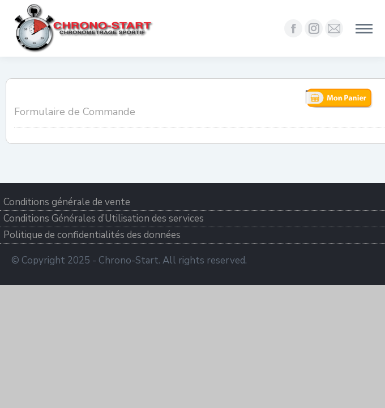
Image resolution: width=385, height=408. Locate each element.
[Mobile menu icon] (364, 28)
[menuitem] (192, 202)
